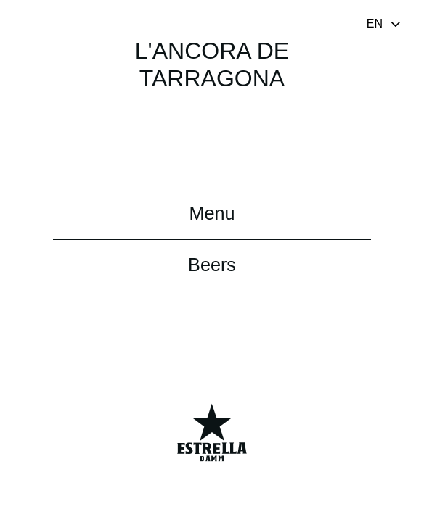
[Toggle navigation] (384, 23)
